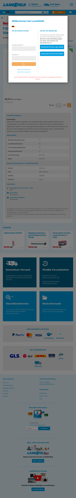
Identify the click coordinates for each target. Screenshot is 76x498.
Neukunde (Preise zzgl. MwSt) (52, 47)
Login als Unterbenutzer (24, 69)
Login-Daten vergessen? (24, 72)
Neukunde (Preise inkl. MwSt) (52, 54)
